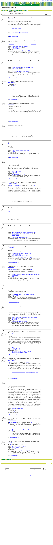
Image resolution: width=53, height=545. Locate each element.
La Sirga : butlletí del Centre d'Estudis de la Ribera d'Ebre (17, 210)
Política (17, 346)
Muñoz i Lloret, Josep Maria (12, 420)
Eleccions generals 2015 (25, 429)
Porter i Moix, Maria (11, 247)
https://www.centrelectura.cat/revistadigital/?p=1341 (19, 352)
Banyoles (15, 48)
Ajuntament (21, 150)
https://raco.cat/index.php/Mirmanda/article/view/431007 (20, 32)
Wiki (30, 475)
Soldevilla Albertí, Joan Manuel (12, 183)
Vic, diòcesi (14, 448)
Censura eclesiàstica (22, 372)
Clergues (17, 317)
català (51, 0)
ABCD (27, 475)
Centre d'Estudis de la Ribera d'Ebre (17, 214)
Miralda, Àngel (10, 442)
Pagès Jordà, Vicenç (11, 62)
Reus (13, 349)
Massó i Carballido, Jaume (12, 333)
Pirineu (13, 409)
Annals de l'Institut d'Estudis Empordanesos (15, 185)
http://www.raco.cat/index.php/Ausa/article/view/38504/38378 (21, 450)
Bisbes (20, 317)
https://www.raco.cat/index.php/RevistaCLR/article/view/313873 (21, 351)
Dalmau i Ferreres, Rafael (16, 233)
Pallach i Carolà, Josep (11, 82)
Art (18, 28)
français (48, 0)
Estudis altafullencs (12, 249)
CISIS (25, 475)
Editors (13, 232)
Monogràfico (27, 362)
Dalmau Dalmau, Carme (27, 233)
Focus (31, 422)
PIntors (13, 28)
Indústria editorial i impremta (26, 232)
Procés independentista (29, 274)
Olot (13, 48)
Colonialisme (26, 253)
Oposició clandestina (26, 294)
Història (32, 232)
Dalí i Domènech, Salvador (16, 29)
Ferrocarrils (30, 213)
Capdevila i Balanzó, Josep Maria (17, 47)
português (43, 0)
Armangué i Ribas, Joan (11, 143)
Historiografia (23, 67)
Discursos (24, 150)
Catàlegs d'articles (17, 446)
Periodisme (16, 171)
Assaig (20, 28)
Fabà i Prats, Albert (11, 267)
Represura (10, 362)
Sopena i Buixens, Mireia (11, 360)
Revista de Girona (11, 44)
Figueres (13, 151)
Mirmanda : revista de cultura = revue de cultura (15, 20)
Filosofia (29, 317)
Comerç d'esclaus (21, 253)
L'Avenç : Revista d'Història (13, 269)
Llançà (13, 172)
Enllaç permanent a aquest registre (14, 36)
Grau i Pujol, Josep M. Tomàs (12, 227)
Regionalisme (35, 317)
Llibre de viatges (14, 408)
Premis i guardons (22, 213)
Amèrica (27, 255)
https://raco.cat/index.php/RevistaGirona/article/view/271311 (21, 50)
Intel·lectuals (18, 67)
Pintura (16, 28)
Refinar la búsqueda (5, 461)
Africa (24, 255)
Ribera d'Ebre (14, 215)
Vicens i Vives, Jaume (15, 68)
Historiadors (14, 67)
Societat (20, 171)
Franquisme (20, 294)
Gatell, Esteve (18, 254)
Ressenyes (14, 253)
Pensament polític (36, 274)
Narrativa (19, 408)
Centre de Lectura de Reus (16, 348)
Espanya (21, 255)
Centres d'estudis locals (15, 213)
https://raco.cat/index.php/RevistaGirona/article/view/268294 (21, 71)
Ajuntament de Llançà (15, 174)
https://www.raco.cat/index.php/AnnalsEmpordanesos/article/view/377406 (23, 199)
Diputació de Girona (22, 174)
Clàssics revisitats (33, 44)
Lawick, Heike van (15, 411)
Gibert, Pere (14, 254)
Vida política (17, 150)
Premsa (24, 446)
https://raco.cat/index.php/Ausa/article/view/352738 (19, 321)
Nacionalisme (18, 274)
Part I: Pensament (36, 20)
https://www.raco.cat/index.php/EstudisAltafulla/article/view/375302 (22, 257)
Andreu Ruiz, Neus (23, 411)
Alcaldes (13, 150)
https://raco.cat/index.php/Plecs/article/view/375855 (20, 237)
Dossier (34, 185)
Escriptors (13, 46)
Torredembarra (17, 255)
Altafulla (13, 255)
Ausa (10, 444)
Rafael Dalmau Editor (15, 234)
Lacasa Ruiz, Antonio (11, 104)
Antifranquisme (31, 294)
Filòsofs (19, 46)
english (46, 0)
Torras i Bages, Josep (15, 318)
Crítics (17, 46)
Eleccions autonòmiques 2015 (16, 429)
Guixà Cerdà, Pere (10, 287)
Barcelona (13, 235)
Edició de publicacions (18, 232)
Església (17, 372)
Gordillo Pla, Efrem (11, 18)
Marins (30, 253)
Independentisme (23, 274)
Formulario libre (49, 463)
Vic (12, 319)
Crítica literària (26, 46)
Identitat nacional (30, 67)
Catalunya (18, 48)
